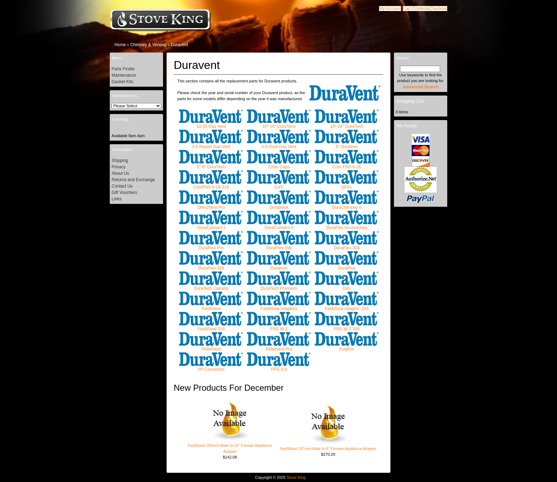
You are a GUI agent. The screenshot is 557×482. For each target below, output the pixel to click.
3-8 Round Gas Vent (211, 144)
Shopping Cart (410, 101)
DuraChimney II (347, 205)
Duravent (179, 44)
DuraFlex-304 (347, 245)
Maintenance (124, 75)
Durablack (279, 205)
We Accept (406, 125)
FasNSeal (211, 306)
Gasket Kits (122, 81)
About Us (120, 173)
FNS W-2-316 (347, 326)
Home (120, 44)
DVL (347, 286)
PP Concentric (211, 367)
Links (116, 198)
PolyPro (347, 347)
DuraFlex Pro (211, 245)
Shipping (120, 160)
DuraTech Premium (279, 286)
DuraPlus (347, 266)
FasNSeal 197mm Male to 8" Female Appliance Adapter (328, 448)
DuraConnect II (279, 225)
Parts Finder (123, 68)
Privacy (118, 166)
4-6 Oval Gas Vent (279, 144)
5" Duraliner (347, 144)
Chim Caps (279, 164)
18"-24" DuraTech (347, 124)
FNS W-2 (279, 326)
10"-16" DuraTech (279, 124)
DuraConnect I (211, 225)
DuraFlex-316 (211, 266)
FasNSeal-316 (211, 326)
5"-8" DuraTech (211, 164)
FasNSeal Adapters (279, 306)
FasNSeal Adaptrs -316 (347, 306)
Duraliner (279, 266)
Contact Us (122, 186)
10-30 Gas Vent (211, 124)
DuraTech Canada (211, 286)
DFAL (347, 185)
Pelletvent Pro (279, 347)
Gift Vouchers (124, 192)
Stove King (296, 477)
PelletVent (211, 347)
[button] (416, 8)
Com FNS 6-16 (347, 164)
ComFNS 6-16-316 (211, 185)
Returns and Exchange (133, 179)
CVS (279, 185)
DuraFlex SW (279, 245)
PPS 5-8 (279, 367)
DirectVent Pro (211, 205)
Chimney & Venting (148, 44)
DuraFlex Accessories (347, 225)
